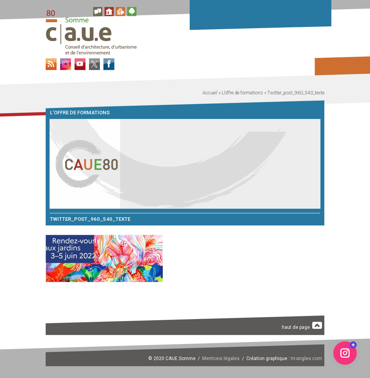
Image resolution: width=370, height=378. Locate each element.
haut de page (302, 326)
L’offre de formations (242, 93)
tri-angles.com (306, 358)
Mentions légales (221, 358)
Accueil (210, 93)
